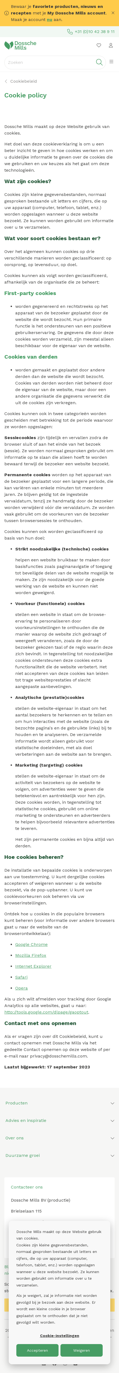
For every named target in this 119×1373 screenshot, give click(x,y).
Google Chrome (31, 944)
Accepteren (37, 1350)
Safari (21, 977)
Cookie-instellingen (59, 1335)
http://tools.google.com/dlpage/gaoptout (46, 1012)
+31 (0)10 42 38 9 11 (91, 31)
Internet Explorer (33, 966)
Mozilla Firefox (30, 955)
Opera (21, 988)
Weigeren (81, 1350)
